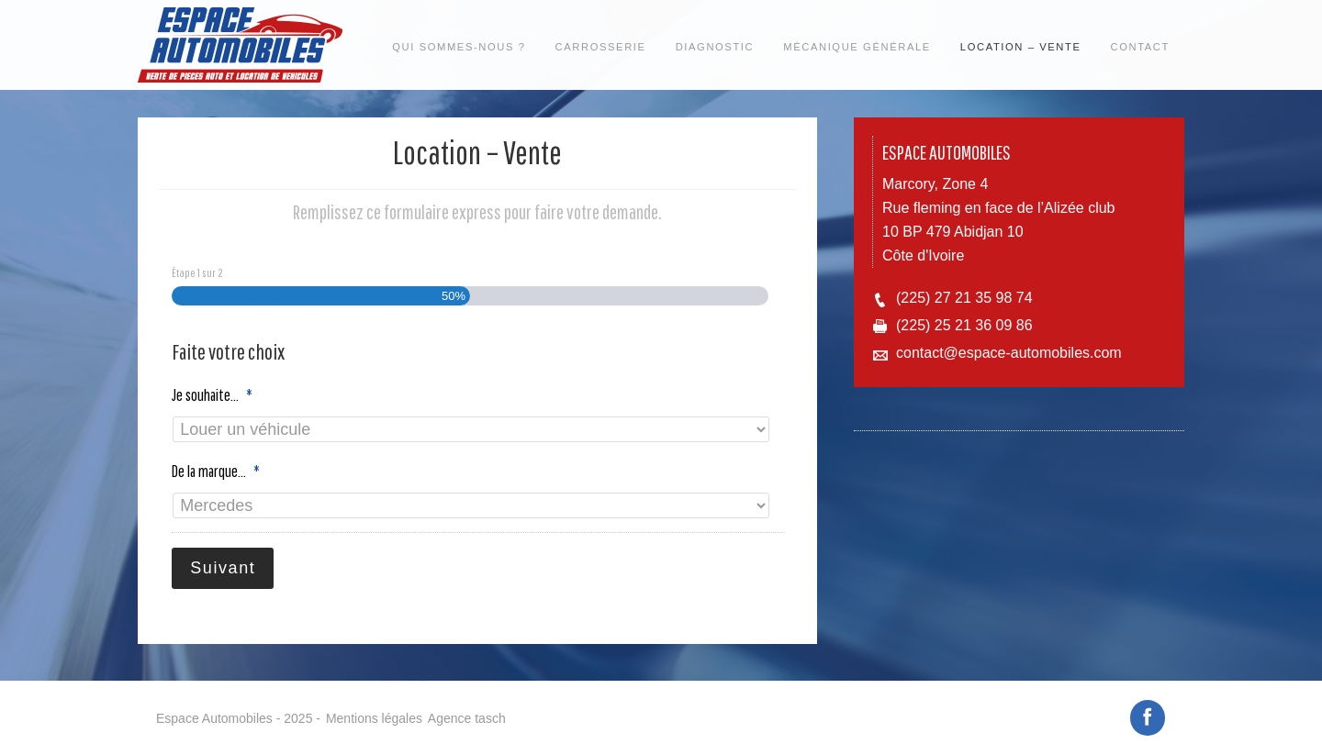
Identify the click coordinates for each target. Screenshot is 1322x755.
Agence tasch (467, 710)
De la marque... (216, 471)
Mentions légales (374, 710)
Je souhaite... (212, 395)
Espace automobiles (240, 45)
